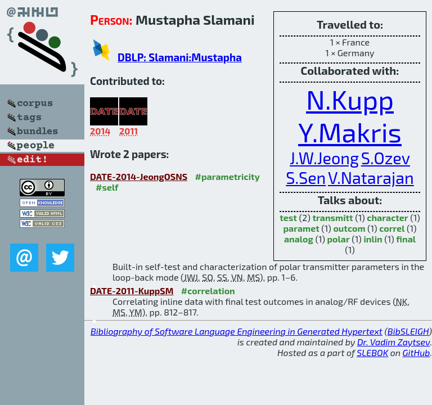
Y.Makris (350, 131)
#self (107, 187)
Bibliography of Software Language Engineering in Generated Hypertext (236, 331)
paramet (301, 228)
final (406, 238)
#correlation (208, 290)
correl (391, 228)
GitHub (416, 352)
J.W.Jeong (324, 158)
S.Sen (306, 177)
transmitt (332, 217)
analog (298, 238)
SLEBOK (372, 352)
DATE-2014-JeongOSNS (138, 176)
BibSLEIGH (408, 331)
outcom (349, 228)
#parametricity (227, 176)
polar (338, 238)
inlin (372, 238)
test (288, 217)
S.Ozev (385, 158)
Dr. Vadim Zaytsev (393, 341)
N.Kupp (350, 99)
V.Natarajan (371, 177)
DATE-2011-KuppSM (131, 290)
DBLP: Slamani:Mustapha (180, 57)
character (387, 217)
